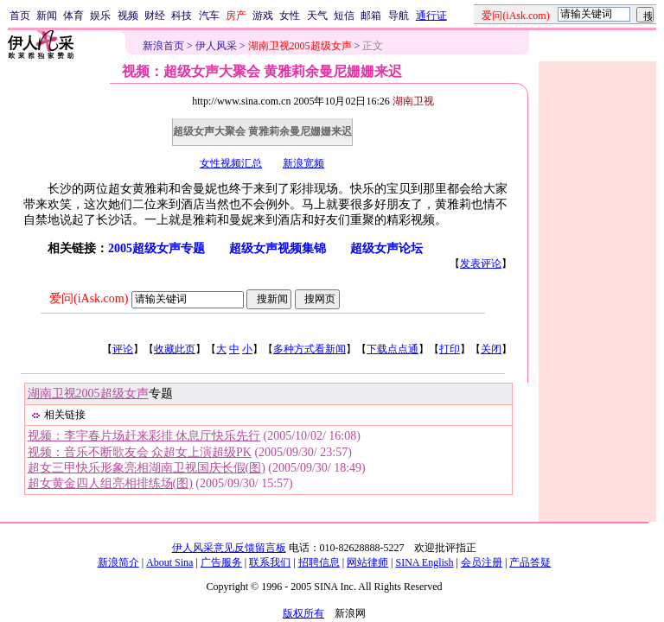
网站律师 (367, 562)
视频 (128, 16)
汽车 (209, 16)
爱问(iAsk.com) (88, 298)
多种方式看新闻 (309, 349)
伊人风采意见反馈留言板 (229, 548)
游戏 (262, 16)
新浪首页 (163, 46)
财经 (154, 16)
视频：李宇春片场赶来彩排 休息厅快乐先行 (144, 435)
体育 (73, 16)
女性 (289, 16)
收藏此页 (174, 349)
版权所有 (303, 613)
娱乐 (100, 16)
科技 (181, 16)
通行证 (431, 16)
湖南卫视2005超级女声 (88, 393)
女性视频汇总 (231, 163)
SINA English (424, 562)
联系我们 (269, 562)
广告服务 (221, 562)
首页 (20, 16)
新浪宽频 (303, 163)
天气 (317, 16)
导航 (398, 16)
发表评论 (480, 263)
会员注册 (481, 562)
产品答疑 (530, 562)
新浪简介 (118, 562)
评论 (122, 349)
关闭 (491, 349)
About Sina (169, 562)
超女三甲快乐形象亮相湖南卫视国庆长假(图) (146, 467)
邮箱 (371, 16)
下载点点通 (392, 349)
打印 (449, 349)
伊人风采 (216, 46)
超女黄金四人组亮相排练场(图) (110, 483)
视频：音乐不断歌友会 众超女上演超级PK (140, 452)
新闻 (46, 16)
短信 (344, 16)
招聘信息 (319, 562)
